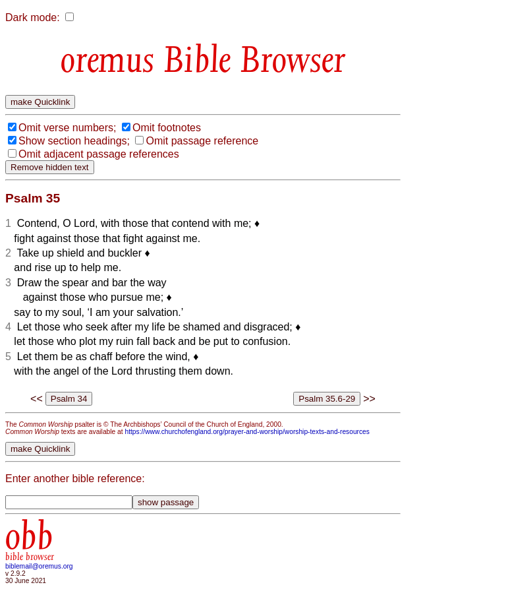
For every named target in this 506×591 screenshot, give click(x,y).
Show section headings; (74, 140)
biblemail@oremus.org (39, 566)
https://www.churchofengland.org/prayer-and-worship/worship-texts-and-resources (247, 431)
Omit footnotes (166, 127)
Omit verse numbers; (67, 127)
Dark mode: (32, 17)
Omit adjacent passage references (98, 154)
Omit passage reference (202, 140)
